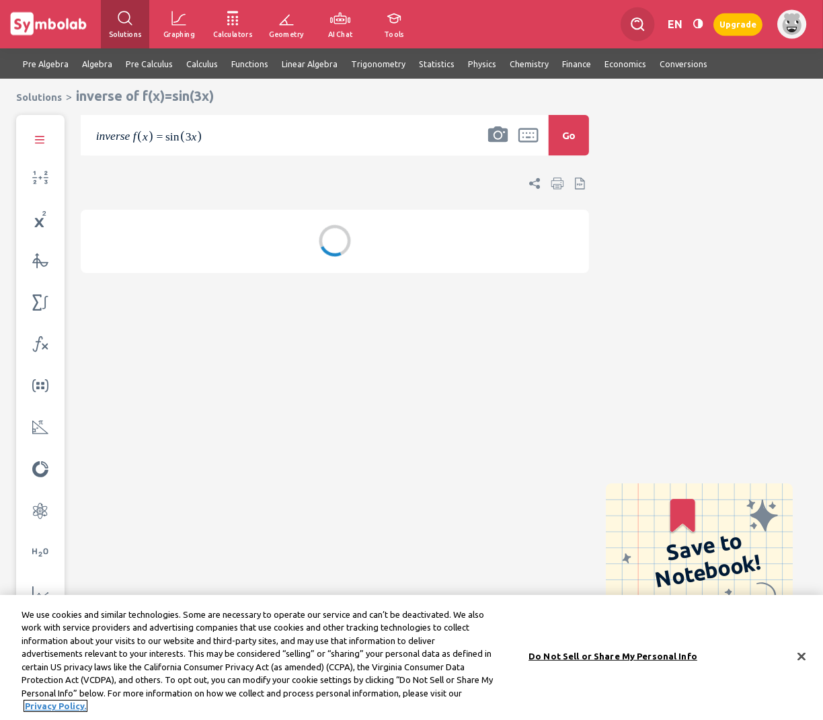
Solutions (39, 97)
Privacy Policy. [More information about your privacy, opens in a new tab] (55, 710)
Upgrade (737, 24)
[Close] (801, 660)
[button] (497, 144)
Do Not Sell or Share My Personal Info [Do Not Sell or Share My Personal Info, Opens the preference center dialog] (612, 659)
